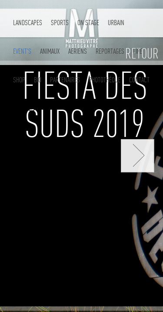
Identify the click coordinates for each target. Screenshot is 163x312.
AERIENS (77, 51)
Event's (22, 51)
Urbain (116, 23)
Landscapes (27, 23)
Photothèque (104, 80)
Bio (37, 80)
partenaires (65, 80)
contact (139, 80)
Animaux (50, 51)
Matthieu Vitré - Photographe (81, 29)
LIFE (137, 51)
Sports (60, 23)
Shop (19, 80)
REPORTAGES (110, 51)
